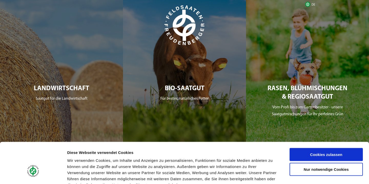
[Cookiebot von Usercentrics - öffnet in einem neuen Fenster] (33, 174)
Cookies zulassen (326, 123)
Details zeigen (273, 174)
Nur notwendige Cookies (326, 138)
